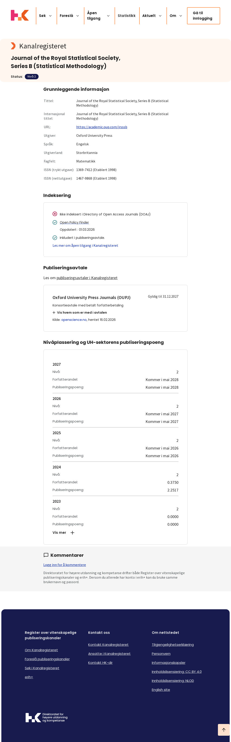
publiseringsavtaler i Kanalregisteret (87, 277)
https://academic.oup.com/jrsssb (101, 127)
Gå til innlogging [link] (203, 16)
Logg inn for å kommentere (64, 564)
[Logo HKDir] (46, 718)
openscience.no (74, 319)
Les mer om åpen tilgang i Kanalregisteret (85, 245)
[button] (115, 532)
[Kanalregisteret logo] (101, 45)
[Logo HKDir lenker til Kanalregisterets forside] (20, 16)
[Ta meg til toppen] (224, 730)
